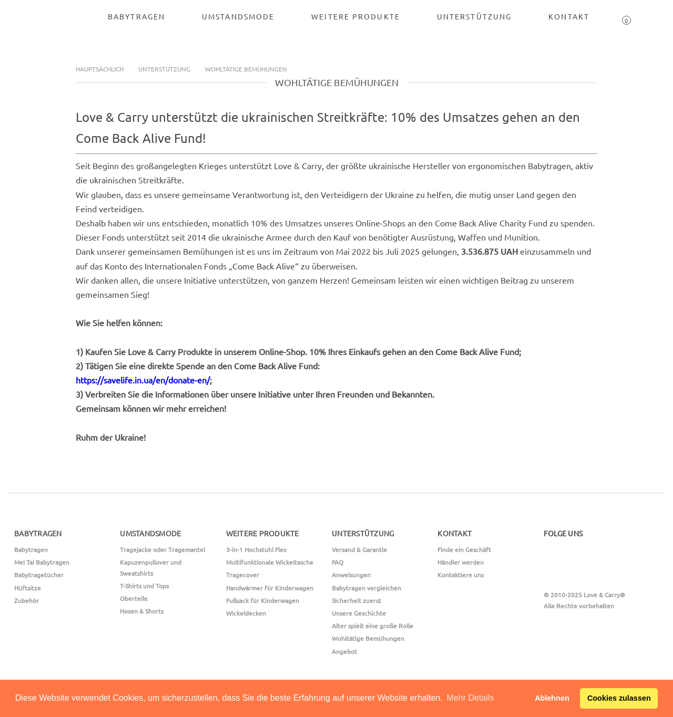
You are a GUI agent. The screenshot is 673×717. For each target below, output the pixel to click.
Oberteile (134, 598)
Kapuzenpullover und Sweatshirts (150, 567)
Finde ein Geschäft (464, 549)
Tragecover (242, 574)
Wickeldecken (246, 613)
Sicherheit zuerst (356, 600)
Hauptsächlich (100, 69)
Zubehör (26, 600)
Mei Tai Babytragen (41, 562)
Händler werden (460, 562)
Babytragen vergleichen (366, 588)
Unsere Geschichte (359, 613)
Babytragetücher (39, 574)
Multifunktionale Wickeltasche (269, 562)
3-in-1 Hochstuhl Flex (256, 549)
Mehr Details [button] (470, 697)
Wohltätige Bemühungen (246, 69)
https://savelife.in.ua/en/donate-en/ (143, 380)
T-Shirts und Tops (144, 585)
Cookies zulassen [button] (619, 698)
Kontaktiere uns (460, 574)
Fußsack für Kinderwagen (262, 600)
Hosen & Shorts (142, 611)
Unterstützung (164, 69)
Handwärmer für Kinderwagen (269, 588)
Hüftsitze (27, 588)
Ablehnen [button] (552, 698)
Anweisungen (351, 574)
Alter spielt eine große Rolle (372, 625)
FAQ (337, 562)
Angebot (344, 651)
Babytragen (136, 16)
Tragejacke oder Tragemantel (162, 549)
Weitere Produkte (355, 16)
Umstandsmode (238, 16)
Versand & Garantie (359, 549)
